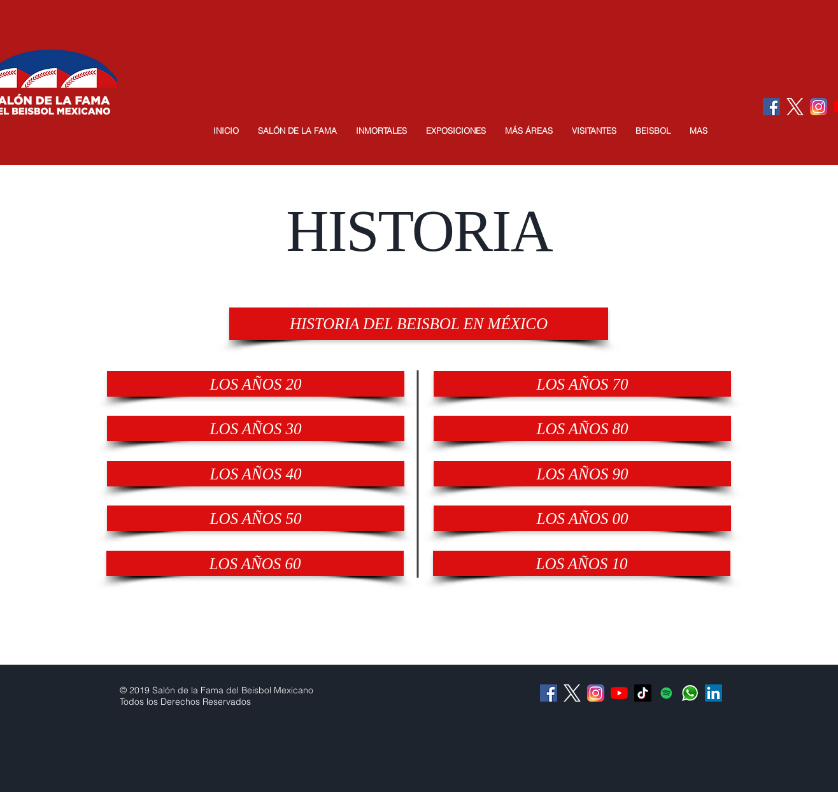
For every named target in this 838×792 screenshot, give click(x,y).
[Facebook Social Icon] (771, 106)
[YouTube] (619, 693)
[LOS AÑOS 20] (255, 384)
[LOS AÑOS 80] (582, 428)
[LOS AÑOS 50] (255, 518)
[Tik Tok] (642, 693)
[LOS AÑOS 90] (582, 473)
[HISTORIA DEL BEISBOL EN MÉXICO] (418, 324)
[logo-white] (795, 106)
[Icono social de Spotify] (666, 693)
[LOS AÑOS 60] (255, 563)
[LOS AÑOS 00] (582, 518)
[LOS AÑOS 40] (255, 473)
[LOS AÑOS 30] (255, 428)
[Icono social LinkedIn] (713, 693)
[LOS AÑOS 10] (581, 563)
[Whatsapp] (690, 693)
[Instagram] (818, 106)
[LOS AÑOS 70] (582, 384)
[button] (297, 130)
